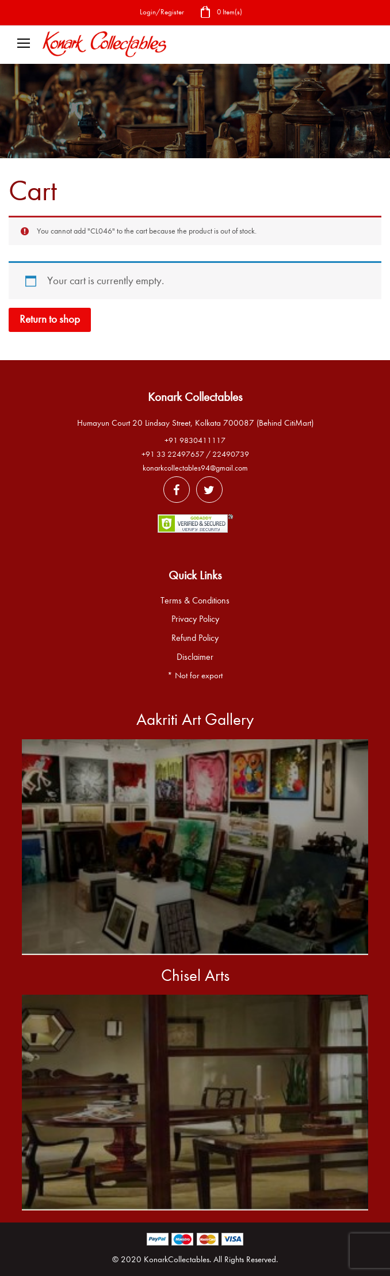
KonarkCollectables (176, 1259)
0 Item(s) (221, 13)
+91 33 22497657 (173, 454)
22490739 (230, 454)
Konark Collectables (195, 397)
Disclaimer (195, 657)
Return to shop (50, 319)
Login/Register (162, 11)
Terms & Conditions (195, 600)
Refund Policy (195, 638)
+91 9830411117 (195, 440)
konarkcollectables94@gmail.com (195, 468)
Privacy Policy (195, 619)
